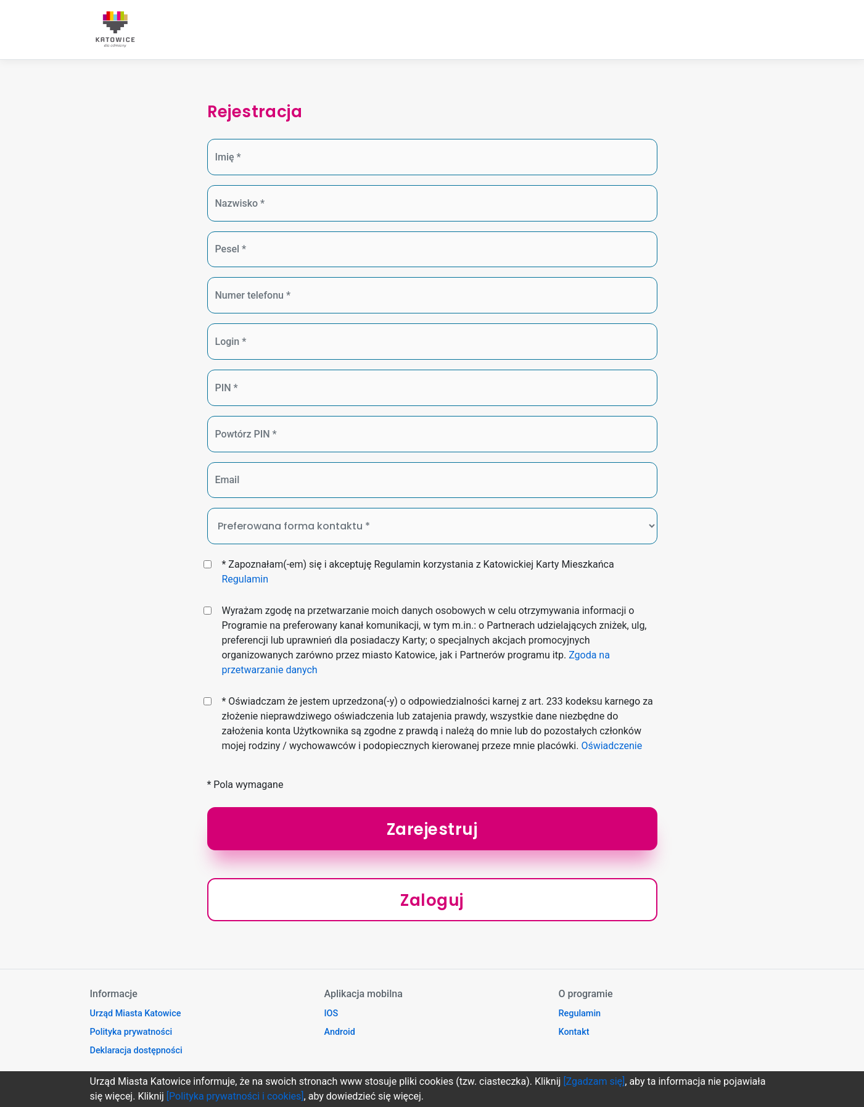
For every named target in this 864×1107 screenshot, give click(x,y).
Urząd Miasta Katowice (135, 1013)
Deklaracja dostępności (136, 1050)
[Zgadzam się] (594, 1081)
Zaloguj (432, 900)
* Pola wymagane (245, 784)
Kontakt (574, 1032)
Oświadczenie (611, 746)
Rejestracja (254, 112)
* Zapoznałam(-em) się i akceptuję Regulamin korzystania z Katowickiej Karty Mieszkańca (417, 571)
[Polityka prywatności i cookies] (235, 1096)
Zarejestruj (432, 829)
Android (339, 1032)
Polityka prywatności (131, 1032)
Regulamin (244, 579)
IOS (331, 1013)
